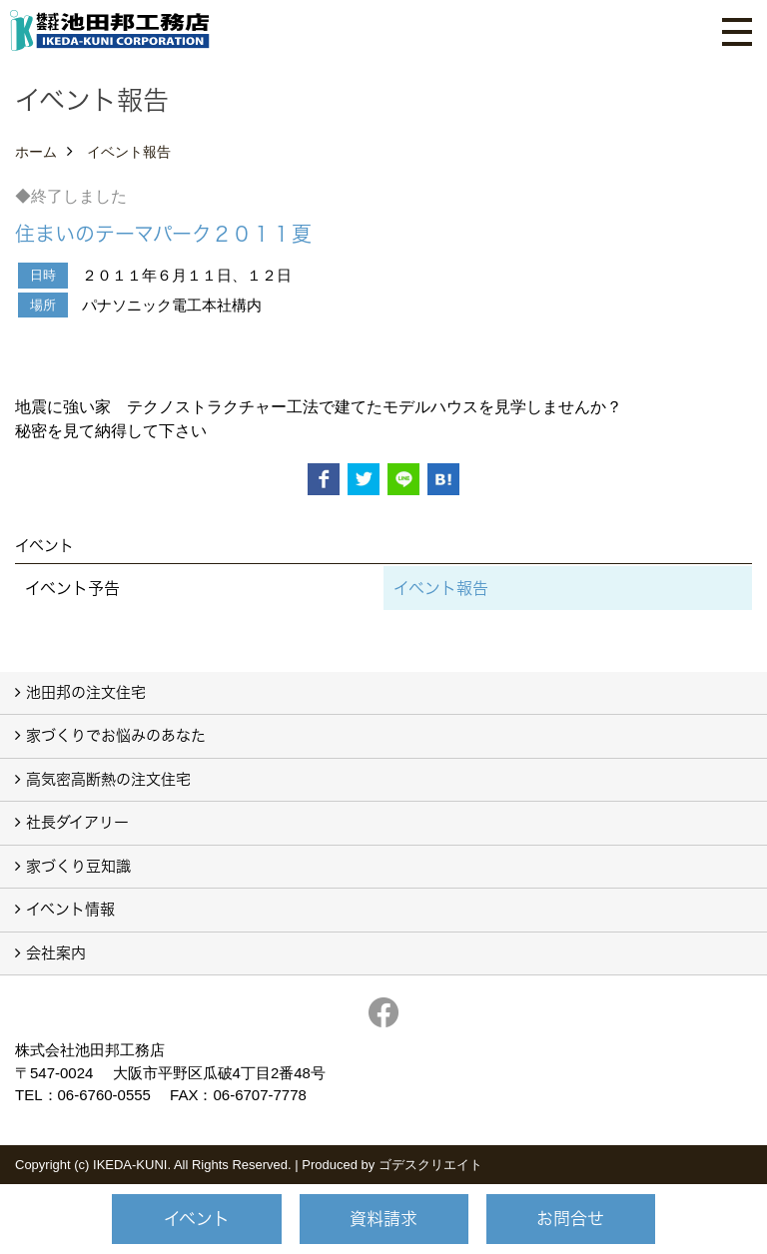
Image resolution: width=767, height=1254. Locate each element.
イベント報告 (440, 588)
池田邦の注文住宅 (86, 692)
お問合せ (570, 1218)
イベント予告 (72, 588)
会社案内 (56, 952)
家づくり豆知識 (78, 866)
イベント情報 (70, 909)
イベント (197, 1218)
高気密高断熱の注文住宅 (108, 779)
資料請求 (383, 1218)
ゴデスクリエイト (430, 1164)
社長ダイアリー (77, 822)
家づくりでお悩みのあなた (116, 735)
